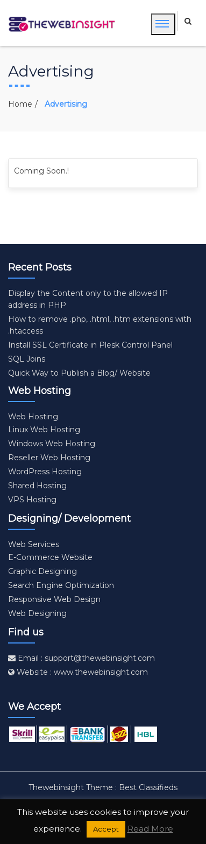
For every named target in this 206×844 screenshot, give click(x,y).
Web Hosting (33, 416)
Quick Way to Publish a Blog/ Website (79, 373)
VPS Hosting (32, 499)
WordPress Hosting (45, 471)
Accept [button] (106, 829)
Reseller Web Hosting (49, 457)
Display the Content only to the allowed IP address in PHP (88, 299)
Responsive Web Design (54, 599)
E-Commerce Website (50, 557)
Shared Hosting (37, 485)
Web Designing (37, 613)
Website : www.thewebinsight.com (78, 672)
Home (20, 104)
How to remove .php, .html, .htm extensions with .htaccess (99, 325)
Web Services (33, 544)
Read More (150, 829)
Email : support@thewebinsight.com (81, 658)
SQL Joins (26, 359)
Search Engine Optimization (61, 585)
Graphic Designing (42, 571)
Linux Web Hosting (44, 429)
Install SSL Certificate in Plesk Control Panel (90, 345)
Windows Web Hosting (51, 443)
